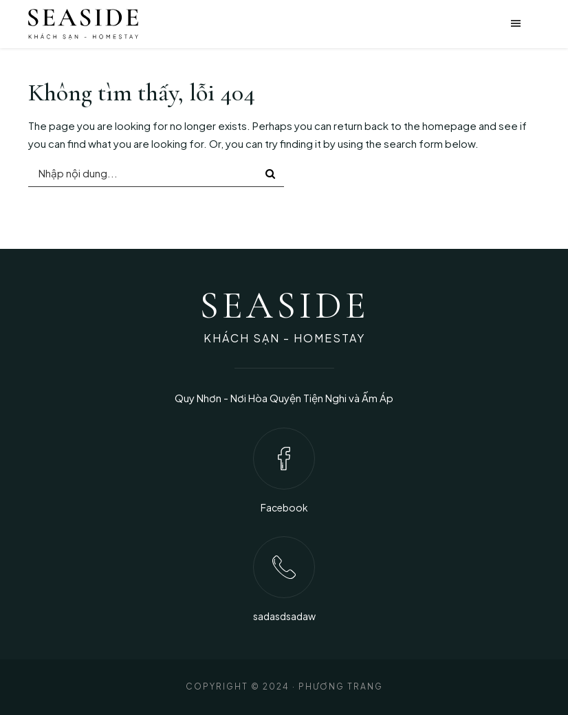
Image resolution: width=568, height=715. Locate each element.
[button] (425, 24)
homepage (449, 125)
